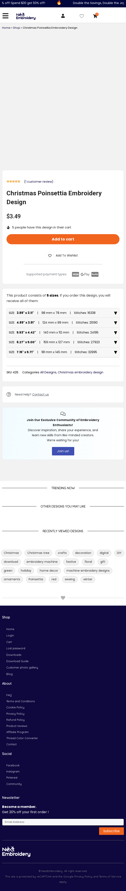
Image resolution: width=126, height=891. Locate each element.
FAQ (9, 695)
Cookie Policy (15, 707)
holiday (26, 570)
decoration (83, 553)
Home (6, 28)
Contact (11, 744)
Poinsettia (36, 579)
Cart (9, 642)
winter (87, 579)
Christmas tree (38, 553)
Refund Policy (15, 719)
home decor (49, 570)
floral (88, 562)
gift (102, 562)
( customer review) (38, 182)
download (11, 562)
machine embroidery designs (88, 570)
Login (10, 635)
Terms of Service (109, 876)
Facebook (13, 765)
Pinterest (11, 777)
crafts (62, 553)
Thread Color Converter (22, 738)
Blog (9, 674)
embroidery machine (42, 562)
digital (104, 553)
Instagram (13, 771)
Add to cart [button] (63, 239)
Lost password (15, 648)
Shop (16, 28)
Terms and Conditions (20, 701)
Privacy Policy (15, 713)
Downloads (13, 654)
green (8, 570)
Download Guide (17, 661)
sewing (70, 579)
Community (14, 784)
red (54, 579)
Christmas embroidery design (80, 372)
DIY (119, 553)
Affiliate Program (17, 732)
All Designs (48, 372)
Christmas (11, 553)
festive (71, 562)
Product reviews (16, 726)
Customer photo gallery (22, 667)
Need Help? (32, 394)
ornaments (12, 579)
